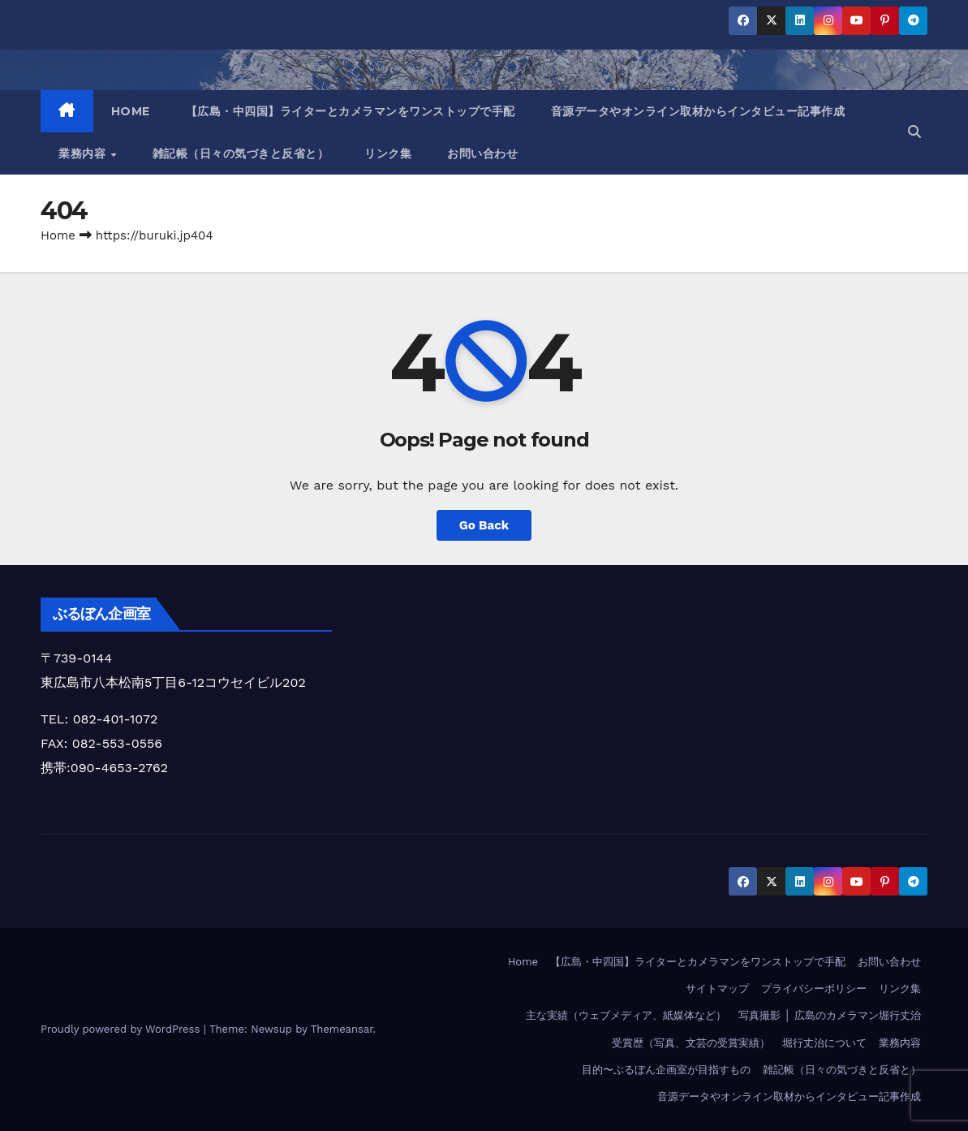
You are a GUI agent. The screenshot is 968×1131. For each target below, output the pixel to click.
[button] (914, 132)
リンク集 (387, 153)
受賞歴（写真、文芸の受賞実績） (691, 1043)
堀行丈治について (824, 1043)
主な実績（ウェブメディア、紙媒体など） (626, 1015)
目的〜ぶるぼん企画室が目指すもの (666, 1070)
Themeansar (342, 1029)
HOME (130, 111)
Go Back (484, 525)
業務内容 (84, 153)
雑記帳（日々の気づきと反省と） (241, 153)
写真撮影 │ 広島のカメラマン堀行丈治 (829, 1015)
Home (58, 235)
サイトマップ (717, 988)
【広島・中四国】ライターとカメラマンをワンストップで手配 (350, 111)
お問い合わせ (482, 153)
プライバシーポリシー (814, 988)
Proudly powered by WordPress (122, 1029)
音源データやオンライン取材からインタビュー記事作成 (698, 111)
